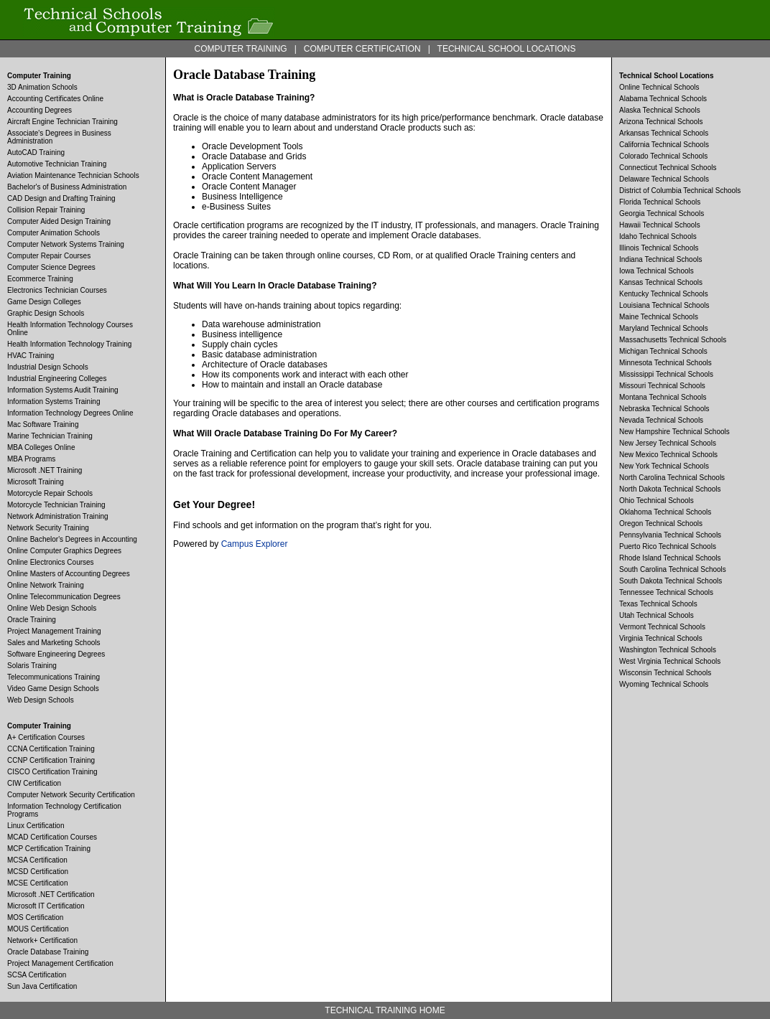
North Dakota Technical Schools (670, 489)
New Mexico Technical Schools (668, 455)
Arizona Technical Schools (661, 122)
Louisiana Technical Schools (664, 305)
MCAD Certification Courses (52, 837)
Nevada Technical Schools (661, 420)
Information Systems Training (54, 401)
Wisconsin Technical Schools (665, 673)
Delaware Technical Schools (664, 179)
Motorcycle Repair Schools (50, 493)
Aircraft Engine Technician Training (62, 122)
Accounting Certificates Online (55, 99)
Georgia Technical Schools (661, 213)
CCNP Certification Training (51, 760)
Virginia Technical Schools (660, 638)
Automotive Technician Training (56, 164)
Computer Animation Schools (53, 233)
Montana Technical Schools (663, 397)
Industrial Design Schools (47, 367)
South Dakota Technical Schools (670, 581)
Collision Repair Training (46, 210)
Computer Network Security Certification (71, 795)
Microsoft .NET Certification (51, 894)
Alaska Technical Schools (659, 110)
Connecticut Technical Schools (667, 168)
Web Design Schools (40, 700)
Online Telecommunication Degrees (64, 597)
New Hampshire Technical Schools (674, 432)
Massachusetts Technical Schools (672, 340)
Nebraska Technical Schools (664, 409)
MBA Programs (31, 459)
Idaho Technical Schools (658, 236)
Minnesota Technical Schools (665, 363)
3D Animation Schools (42, 87)
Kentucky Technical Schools (663, 294)
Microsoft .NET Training (44, 470)
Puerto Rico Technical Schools (667, 546)
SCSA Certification (36, 975)
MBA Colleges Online (41, 447)
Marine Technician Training (50, 436)
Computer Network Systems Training (65, 244)
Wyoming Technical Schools (663, 684)
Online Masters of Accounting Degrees (68, 574)
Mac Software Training (43, 424)
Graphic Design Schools (45, 313)
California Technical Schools (664, 145)
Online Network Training (45, 585)
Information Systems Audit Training (63, 390)
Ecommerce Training (40, 279)
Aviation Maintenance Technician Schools (73, 175)
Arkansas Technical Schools (663, 133)
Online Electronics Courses (50, 562)
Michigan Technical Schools (663, 351)
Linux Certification (35, 826)
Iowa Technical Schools (656, 271)
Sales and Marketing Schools (54, 643)
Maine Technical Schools (658, 317)
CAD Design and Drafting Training (61, 198)
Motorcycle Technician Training (56, 505)
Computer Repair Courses (49, 256)
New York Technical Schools (664, 466)
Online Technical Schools (659, 87)
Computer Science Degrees (51, 267)
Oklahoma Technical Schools (665, 512)
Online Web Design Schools (51, 608)
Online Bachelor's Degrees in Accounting (72, 539)
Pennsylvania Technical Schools (670, 535)
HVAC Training (30, 356)
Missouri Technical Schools (662, 386)
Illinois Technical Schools (658, 248)
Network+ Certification (42, 940)
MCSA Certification (37, 860)
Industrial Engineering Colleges (56, 378)
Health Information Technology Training (69, 344)
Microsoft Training (35, 482)
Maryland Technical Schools (663, 328)
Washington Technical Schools (667, 650)
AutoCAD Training (36, 152)
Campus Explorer (254, 544)
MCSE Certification (37, 883)
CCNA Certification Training (51, 749)
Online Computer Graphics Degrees (64, 551)
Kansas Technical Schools (660, 282)
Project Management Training (54, 631)
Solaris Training (32, 666)
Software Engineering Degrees (56, 654)
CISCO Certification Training (52, 772)
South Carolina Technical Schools (672, 569)
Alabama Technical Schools (663, 99)
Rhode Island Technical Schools (670, 558)
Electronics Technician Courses (57, 290)
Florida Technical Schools (659, 202)
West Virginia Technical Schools (669, 661)
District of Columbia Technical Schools (680, 190)
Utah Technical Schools (656, 615)
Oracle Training (31, 620)
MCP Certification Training (49, 849)
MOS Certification (35, 917)
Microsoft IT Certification (46, 906)
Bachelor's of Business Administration (66, 187)
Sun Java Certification (42, 986)
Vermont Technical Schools (662, 627)
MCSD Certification (37, 871)
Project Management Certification (60, 963)
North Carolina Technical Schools (672, 478)
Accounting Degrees (39, 110)
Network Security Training (48, 528)
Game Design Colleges (44, 302)
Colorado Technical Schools (663, 156)
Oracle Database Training (47, 952)
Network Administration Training (57, 516)
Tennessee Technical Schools (666, 592)
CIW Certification (34, 783)
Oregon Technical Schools (660, 523)
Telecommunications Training (53, 677)
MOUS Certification (38, 929)
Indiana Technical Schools (660, 259)
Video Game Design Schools (53, 688)
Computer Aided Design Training (59, 221)
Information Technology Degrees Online (70, 413)
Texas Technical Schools (658, 604)
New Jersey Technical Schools (667, 443)
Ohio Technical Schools (656, 500)
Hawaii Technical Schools (659, 225)
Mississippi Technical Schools (666, 374)
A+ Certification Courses (46, 737)
